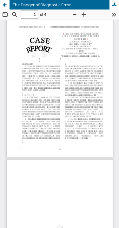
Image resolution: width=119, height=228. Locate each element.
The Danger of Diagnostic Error (42, 5)
